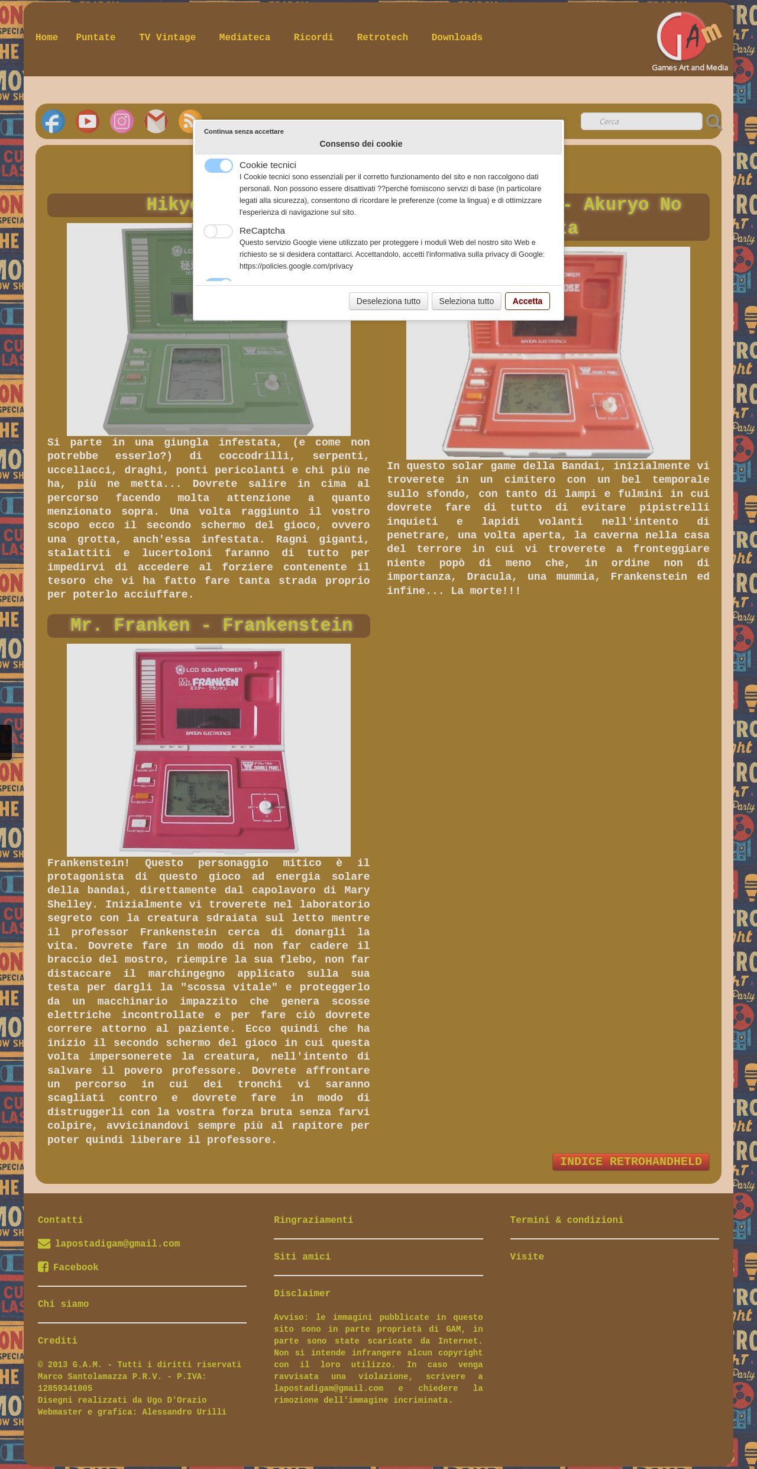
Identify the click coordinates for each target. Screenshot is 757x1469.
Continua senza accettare (244, 131)
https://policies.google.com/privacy (296, 266)
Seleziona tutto (466, 301)
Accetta (528, 301)
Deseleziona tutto (388, 301)
